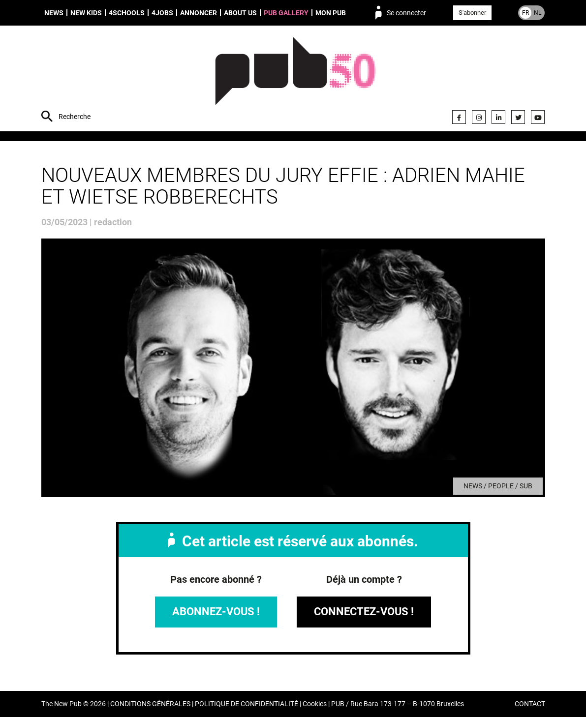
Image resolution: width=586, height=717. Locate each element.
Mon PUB (330, 12)
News (53, 12)
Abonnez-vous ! (216, 611)
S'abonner (472, 12)
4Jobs (162, 12)
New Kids (86, 12)
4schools (127, 12)
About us (240, 12)
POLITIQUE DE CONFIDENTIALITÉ (246, 704)
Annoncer (198, 12)
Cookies (315, 704)
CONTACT (530, 704)
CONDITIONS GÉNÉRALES (150, 704)
